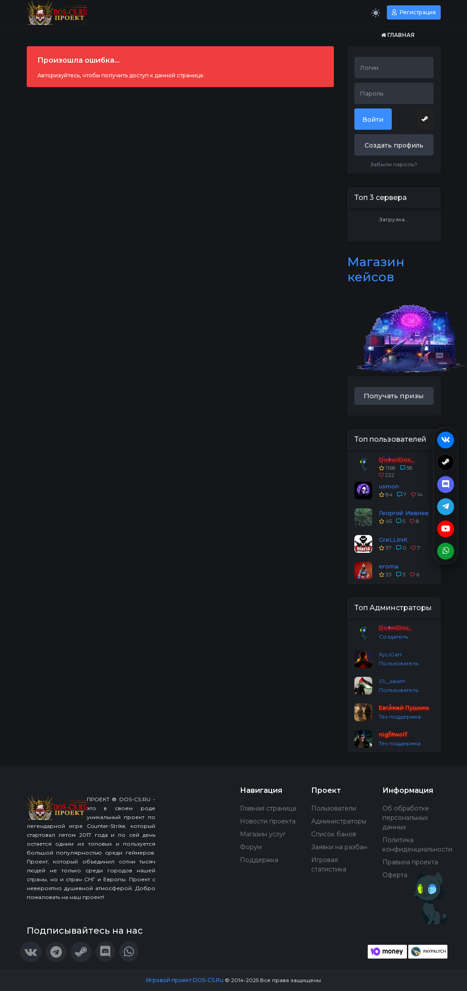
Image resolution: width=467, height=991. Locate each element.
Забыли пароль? (393, 164)
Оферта (394, 875)
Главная (397, 35)
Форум (251, 847)
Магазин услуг (263, 834)
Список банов (333, 834)
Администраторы (338, 821)
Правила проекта (410, 862)
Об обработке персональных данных (405, 817)
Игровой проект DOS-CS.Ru (184, 980)
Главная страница (268, 808)
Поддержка (259, 860)
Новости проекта (268, 821)
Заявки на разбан (339, 847)
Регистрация (414, 12)
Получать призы (394, 396)
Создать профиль (394, 145)
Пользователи (333, 808)
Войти (372, 120)
